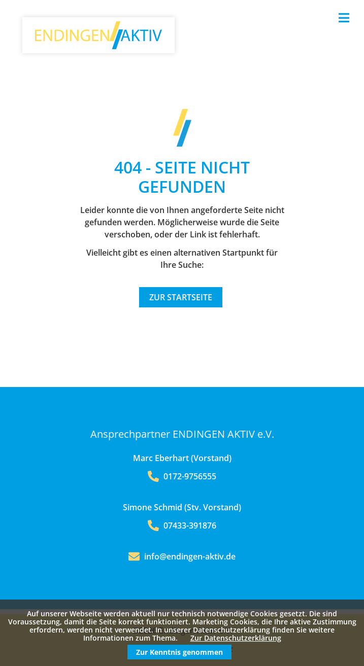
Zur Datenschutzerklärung (235, 638)
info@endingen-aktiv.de (190, 556)
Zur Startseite (180, 297)
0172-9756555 (182, 476)
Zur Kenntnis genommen (179, 652)
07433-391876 (182, 525)
